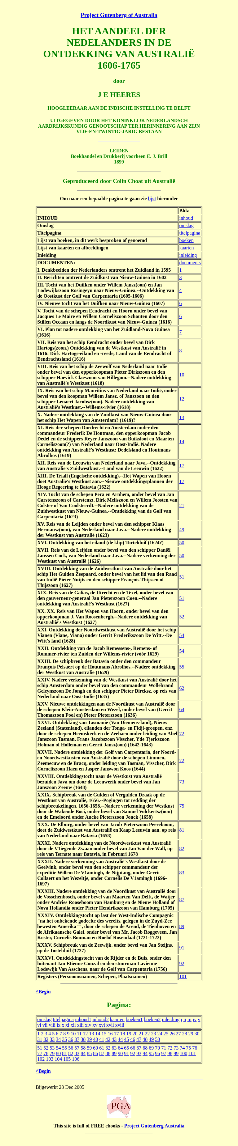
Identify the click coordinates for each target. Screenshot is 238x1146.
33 (52, 1039)
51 (181, 576)
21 (181, 505)
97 (163, 1053)
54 (181, 635)
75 (181, 806)
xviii (119, 1025)
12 (181, 398)
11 (79, 1033)
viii (52, 1025)
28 (184, 1033)
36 (70, 1039)
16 (110, 1033)
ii (184, 1019)
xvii (110, 1025)
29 (190, 1033)
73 (181, 781)
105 (67, 1059)
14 (181, 441)
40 (95, 1039)
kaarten (186, 247)
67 (138, 1047)
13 (181, 417)
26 (172, 1033)
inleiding (188, 255)
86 (95, 1053)
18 (122, 1033)
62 (181, 688)
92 (181, 963)
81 (181, 830)
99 (176, 1053)
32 (45, 1039)
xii (73, 1025)
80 (58, 1053)
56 (70, 1047)
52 (181, 616)
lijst (152, 198)
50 (181, 542)
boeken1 (134, 1019)
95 (151, 1053)
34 (58, 1039)
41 (101, 1039)
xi (67, 1025)
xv (94, 1025)
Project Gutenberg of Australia (119, 15)
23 (153, 1033)
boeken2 (152, 1019)
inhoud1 (83, 1019)
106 (75, 1059)
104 (58, 1059)
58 (83, 1047)
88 (107, 1053)
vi (39, 1025)
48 (145, 1039)
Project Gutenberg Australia (154, 1125)
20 (135, 1033)
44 (120, 1039)
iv (194, 1019)
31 (39, 1039)
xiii (80, 1025)
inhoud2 (100, 1019)
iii (189, 1019)
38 (83, 1039)
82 (181, 848)
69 (151, 1047)
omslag (186, 225)
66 (132, 1047)
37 (76, 1039)
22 (147, 1033)
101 (183, 976)
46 (132, 1039)
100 (183, 1053)
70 (157, 1047)
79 (52, 1053)
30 (197, 1033)
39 (89, 1039)
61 (101, 1047)
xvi (102, 1025)
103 (49, 1059)
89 (181, 926)
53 (52, 1047)
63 (114, 1047)
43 (114, 1039)
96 (157, 1053)
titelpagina (189, 233)
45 (126, 1039)
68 (145, 1047)
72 (181, 733)
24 (159, 1033)
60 (95, 1047)
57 (76, 1047)
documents (190, 262)
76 (194, 1047)
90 (120, 1053)
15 (104, 1033)
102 (41, 1059)
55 (181, 666)
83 (181, 872)
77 (39, 1053)
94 (145, 1053)
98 (169, 1053)
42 (107, 1039)
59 (89, 1047)
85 (89, 1053)
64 (181, 709)
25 (166, 1033)
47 (138, 1039)
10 (181, 374)
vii (45, 1025)
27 (178, 1033)
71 (163, 1047)
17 (181, 465)
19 (128, 1033)
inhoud (186, 218)
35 (64, 1039)
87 (181, 899)
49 (181, 529)
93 (138, 1053)
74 (182, 1047)
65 (126, 1047)
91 (181, 947)
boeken (186, 240)
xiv (88, 1025)
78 (45, 1053)
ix (58, 1025)
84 (83, 1053)
